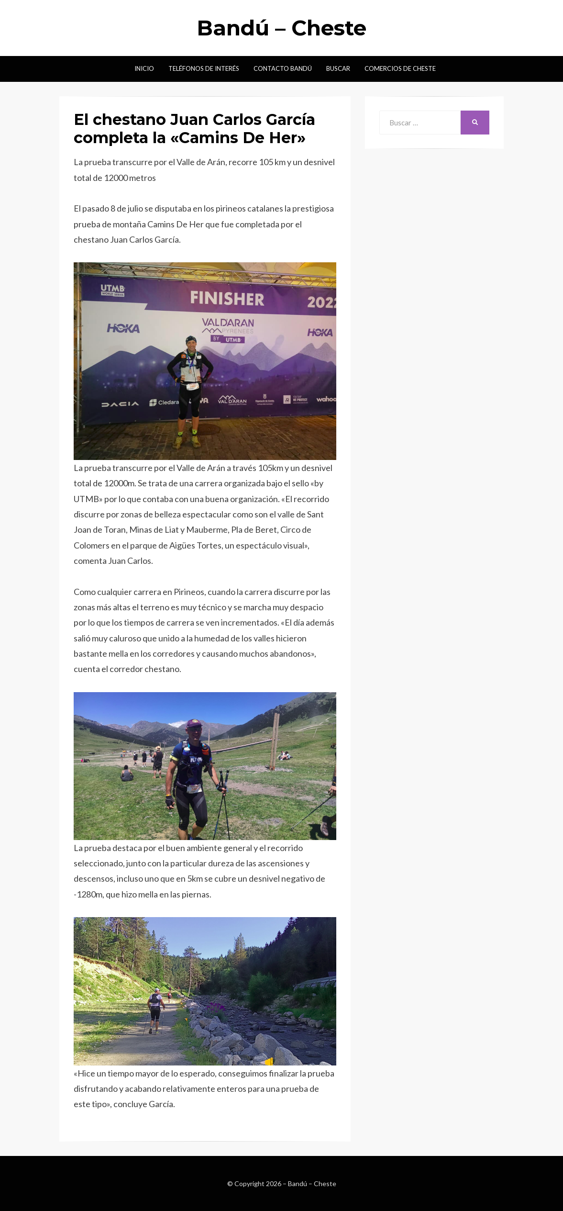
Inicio (144, 68)
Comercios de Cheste (400, 68)
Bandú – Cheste (281, 28)
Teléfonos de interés (203, 68)
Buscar (338, 68)
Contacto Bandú (283, 68)
